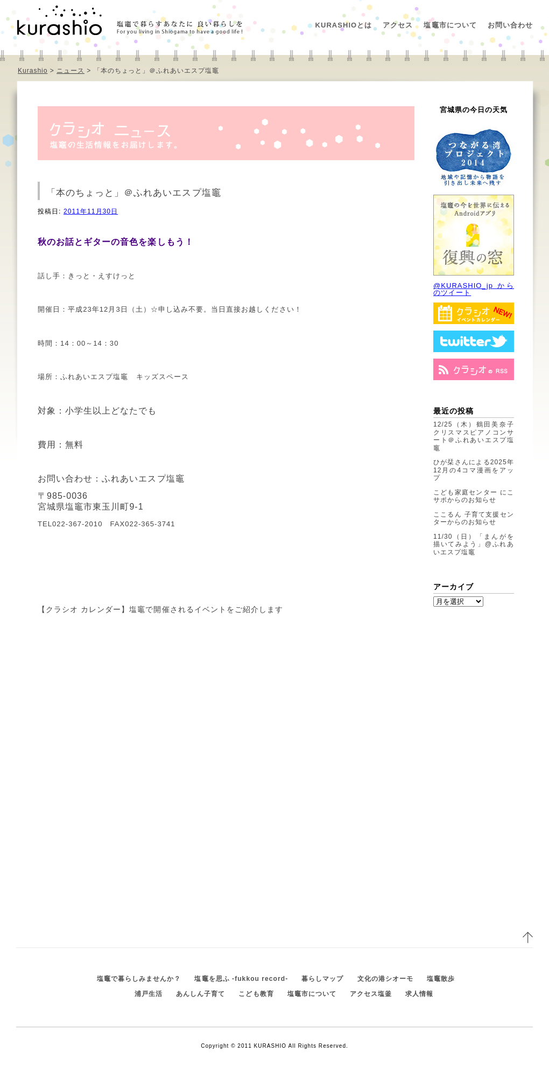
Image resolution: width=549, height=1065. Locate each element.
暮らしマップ (322, 978)
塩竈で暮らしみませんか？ (139, 978)
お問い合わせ (510, 25)
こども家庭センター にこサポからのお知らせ (473, 496)
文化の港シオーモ (385, 978)
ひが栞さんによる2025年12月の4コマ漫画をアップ (473, 470)
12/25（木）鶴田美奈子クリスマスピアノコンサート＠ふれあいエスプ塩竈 (473, 436)
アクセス (398, 25)
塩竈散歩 (441, 978)
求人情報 (419, 994)
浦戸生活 (149, 994)
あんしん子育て (200, 994)
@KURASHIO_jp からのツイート (473, 289)
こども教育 (255, 994)
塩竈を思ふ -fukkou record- (241, 978)
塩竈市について (450, 25)
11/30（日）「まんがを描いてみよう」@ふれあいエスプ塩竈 (473, 544)
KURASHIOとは (343, 25)
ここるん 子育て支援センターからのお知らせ (473, 518)
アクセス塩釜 (371, 994)
